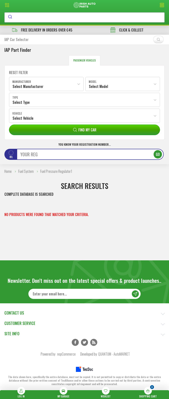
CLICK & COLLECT (126, 30)
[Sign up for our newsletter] (84, 294)
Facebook (75, 342)
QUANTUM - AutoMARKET (114, 354)
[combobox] (84, 17)
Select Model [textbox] (98, 86)
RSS (94, 342)
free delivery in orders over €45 (42, 30)
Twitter (84, 342)
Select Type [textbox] (21, 102)
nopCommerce (66, 354)
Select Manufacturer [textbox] (28, 86)
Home (8, 171)
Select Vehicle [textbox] (23, 118)
